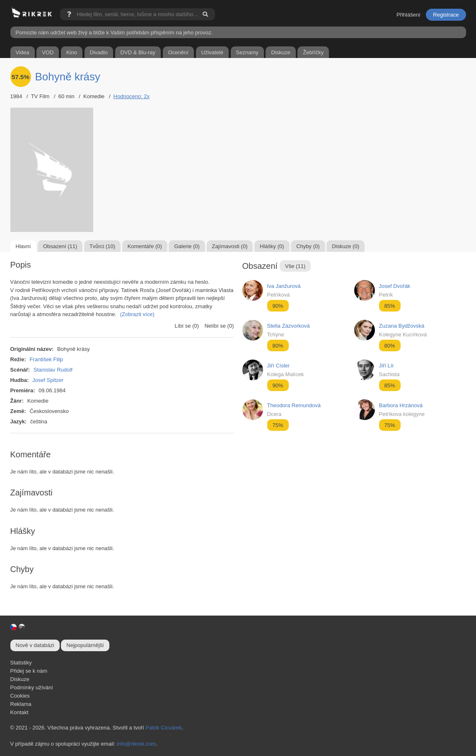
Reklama (20, 704)
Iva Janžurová (284, 286)
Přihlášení (408, 15)
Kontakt (19, 712)
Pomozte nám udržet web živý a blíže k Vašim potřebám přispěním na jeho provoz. (114, 32)
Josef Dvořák (395, 286)
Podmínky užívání (31, 687)
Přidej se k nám (29, 671)
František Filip (46, 359)
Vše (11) (295, 266)
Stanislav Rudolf (53, 370)
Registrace (446, 15)
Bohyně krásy (68, 76)
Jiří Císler (278, 365)
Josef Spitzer (47, 380)
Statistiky (21, 662)
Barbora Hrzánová (401, 405)
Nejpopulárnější (85, 645)
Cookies (20, 696)
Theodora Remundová (294, 405)
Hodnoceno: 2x (132, 96)
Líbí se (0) (187, 326)
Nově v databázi (35, 645)
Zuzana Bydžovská (402, 326)
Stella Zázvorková (288, 326)
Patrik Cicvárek (163, 728)
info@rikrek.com (136, 744)
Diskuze (19, 679)
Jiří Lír (386, 365)
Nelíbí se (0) (219, 326)
